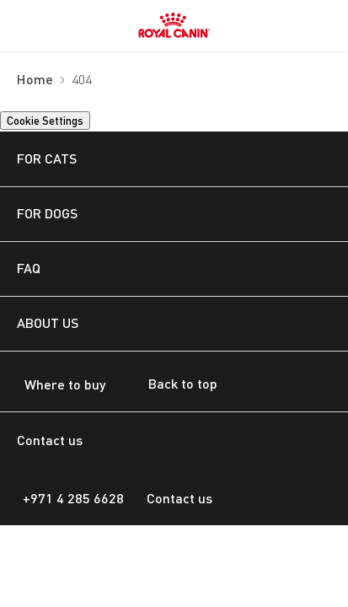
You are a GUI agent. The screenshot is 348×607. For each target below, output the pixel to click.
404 (82, 80)
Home (35, 80)
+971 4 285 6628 (73, 498)
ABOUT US (47, 322)
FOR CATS (47, 158)
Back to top (169, 385)
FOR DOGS (47, 213)
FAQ (28, 268)
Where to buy (64, 384)
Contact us (179, 498)
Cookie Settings (45, 120)
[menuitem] (23, 25)
